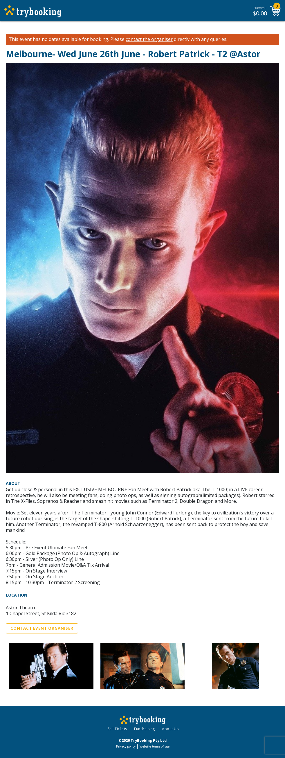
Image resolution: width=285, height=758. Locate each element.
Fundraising (144, 728)
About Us (170, 728)
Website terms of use (154, 746)
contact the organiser (149, 39)
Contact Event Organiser (41, 628)
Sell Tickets (117, 728)
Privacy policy (126, 746)
